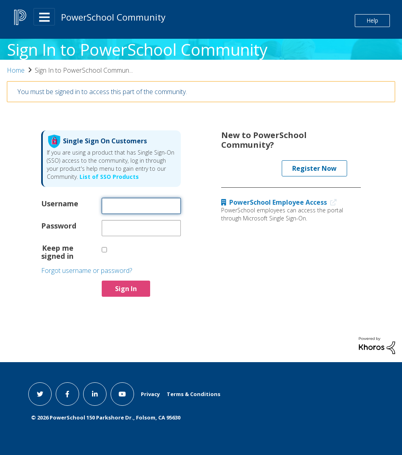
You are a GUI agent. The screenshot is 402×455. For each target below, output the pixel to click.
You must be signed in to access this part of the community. (102, 92)
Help (372, 20)
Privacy (150, 394)
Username (57, 203)
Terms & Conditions (193, 394)
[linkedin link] (95, 394)
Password (57, 225)
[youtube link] (122, 394)
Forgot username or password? (86, 270)
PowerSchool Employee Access (280, 202)
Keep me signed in (57, 251)
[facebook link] (67, 394)
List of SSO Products (108, 176)
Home (16, 70)
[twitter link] (40, 394)
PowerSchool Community (113, 17)
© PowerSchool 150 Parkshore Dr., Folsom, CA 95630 (105, 417)
